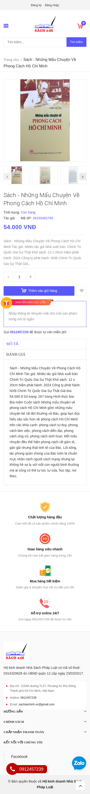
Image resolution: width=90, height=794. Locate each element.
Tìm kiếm (76, 42)
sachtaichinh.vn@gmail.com (37, 704)
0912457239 (19, 332)
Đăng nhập (52, 5)
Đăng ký (36, 5)
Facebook (19, 757)
